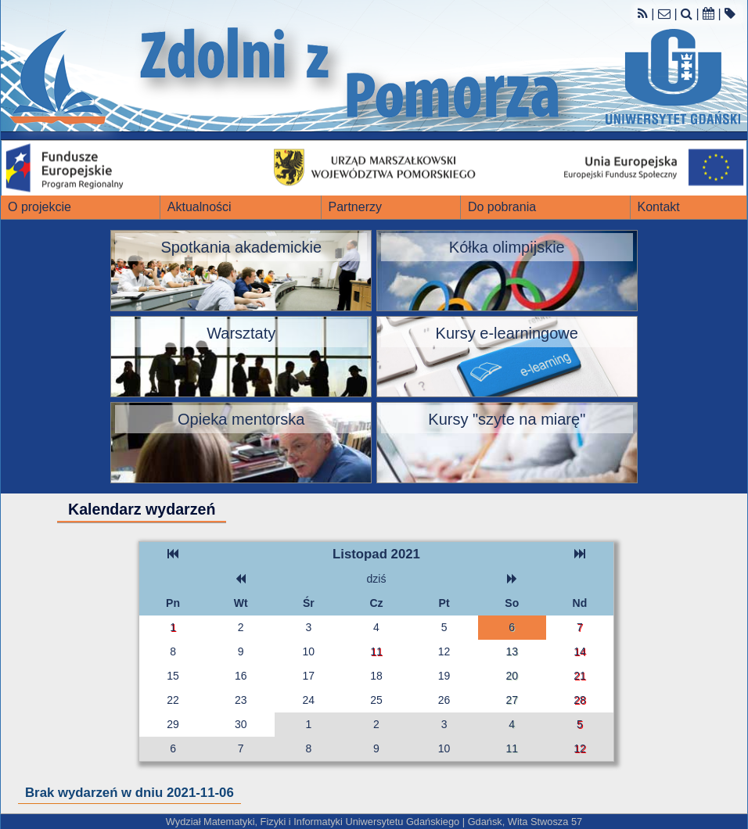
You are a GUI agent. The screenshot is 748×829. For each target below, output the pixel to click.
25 (376, 700)
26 (444, 700)
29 (173, 724)
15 (173, 675)
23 (241, 700)
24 (309, 700)
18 (376, 675)
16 (241, 675)
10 (309, 651)
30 (241, 724)
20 (511, 675)
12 (444, 651)
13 (511, 651)
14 (580, 651)
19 (444, 675)
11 (376, 651)
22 (173, 700)
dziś (377, 578)
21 (580, 675)
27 (511, 700)
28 (580, 700)
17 (309, 675)
